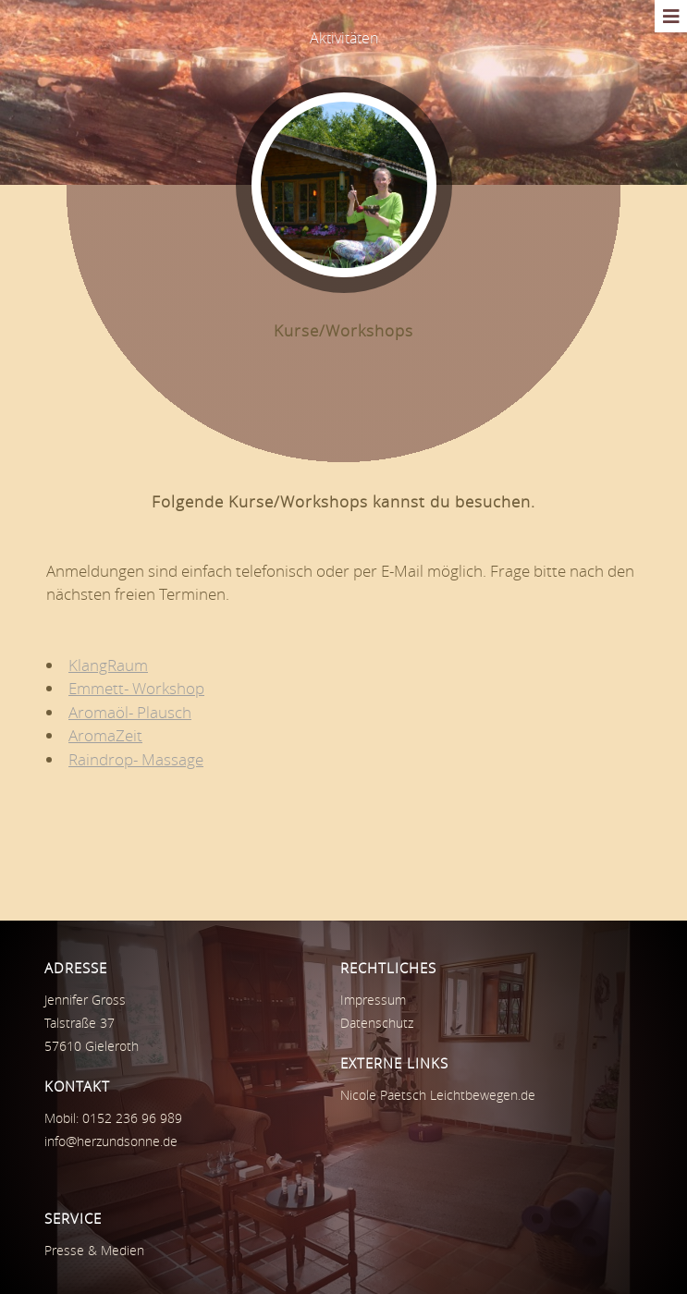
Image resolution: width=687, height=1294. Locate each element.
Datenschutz (376, 1023)
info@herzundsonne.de (111, 1141)
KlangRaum (108, 665)
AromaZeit (105, 735)
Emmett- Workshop (136, 688)
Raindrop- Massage (135, 759)
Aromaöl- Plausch (129, 712)
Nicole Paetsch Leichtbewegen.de (437, 1095)
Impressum (373, 999)
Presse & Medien (94, 1250)
